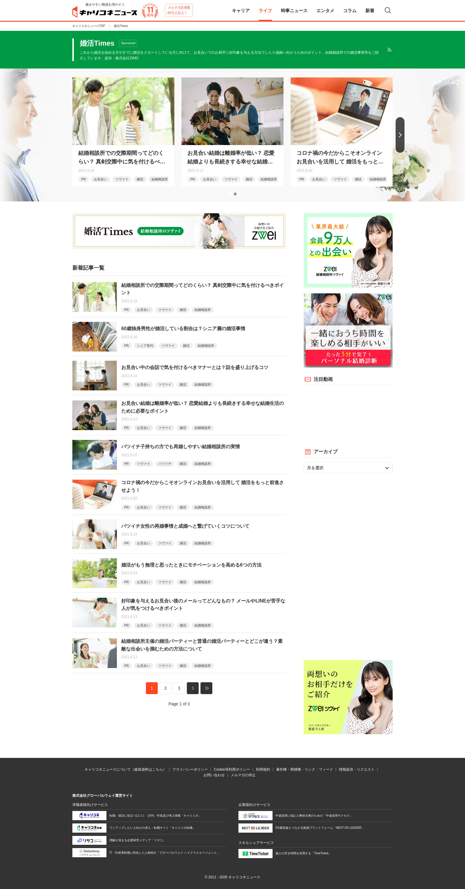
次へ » (193, 688)
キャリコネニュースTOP (88, 26)
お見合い (100, 179)
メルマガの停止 (243, 775)
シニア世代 (145, 345)
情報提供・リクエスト (357, 769)
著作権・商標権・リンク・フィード (304, 769)
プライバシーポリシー (190, 769)
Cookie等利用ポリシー (232, 769)
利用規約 (263, 769)
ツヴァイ (121, 179)
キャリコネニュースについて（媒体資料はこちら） (125, 769)
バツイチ (164, 463)
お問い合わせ (214, 775)
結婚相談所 (160, 179)
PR (83, 179)
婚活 (140, 179)
